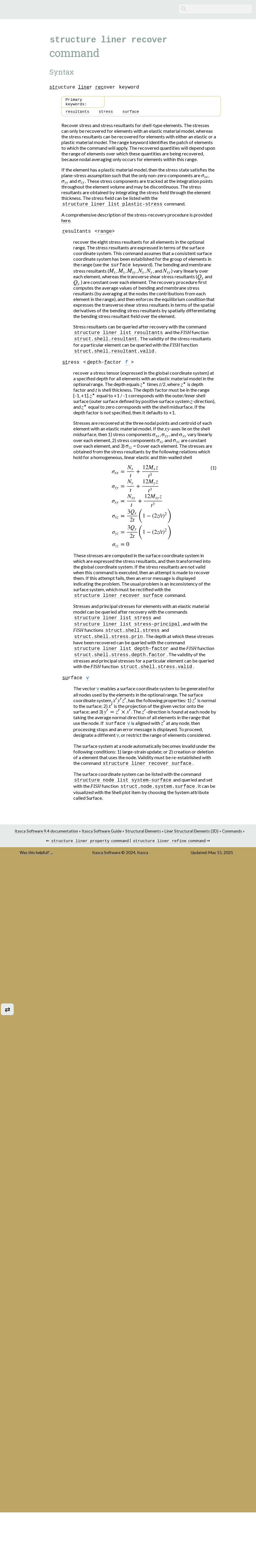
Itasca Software (106, 862)
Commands (232, 840)
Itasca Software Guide (102, 840)
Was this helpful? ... (36, 862)
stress (106, 114)
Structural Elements (143, 840)
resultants (77, 114)
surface (130, 114)
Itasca (142, 862)
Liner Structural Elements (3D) (191, 840)
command (89, 850)
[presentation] (204, 178)
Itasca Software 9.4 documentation (46, 840)
